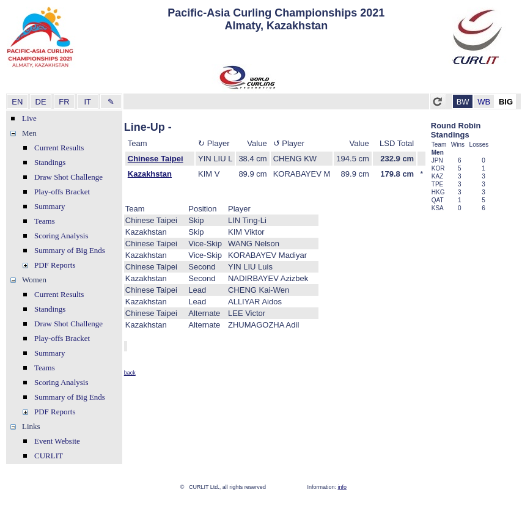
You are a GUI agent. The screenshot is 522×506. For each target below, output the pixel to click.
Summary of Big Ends (69, 250)
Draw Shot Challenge (68, 177)
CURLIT (48, 455)
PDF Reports (55, 265)
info (342, 487)
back (130, 373)
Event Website (57, 441)
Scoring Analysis (61, 235)
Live (29, 118)
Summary (49, 206)
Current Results (59, 147)
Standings (49, 162)
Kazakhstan (150, 173)
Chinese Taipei (155, 158)
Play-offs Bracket (62, 191)
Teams (44, 221)
